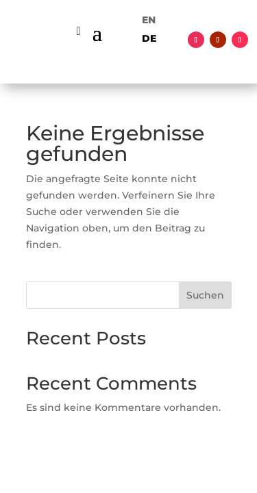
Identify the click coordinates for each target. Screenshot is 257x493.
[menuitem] (148, 20)
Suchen (205, 295)
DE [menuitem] (149, 38)
